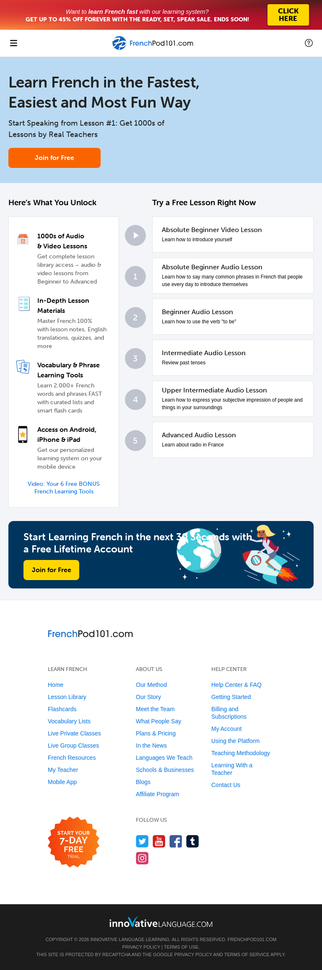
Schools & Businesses (165, 769)
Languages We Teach (164, 757)
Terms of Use (181, 946)
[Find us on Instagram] (142, 857)
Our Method (151, 684)
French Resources (72, 757)
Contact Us (225, 785)
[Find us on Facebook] (175, 841)
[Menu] (13, 43)
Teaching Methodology (240, 753)
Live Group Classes (73, 745)
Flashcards (62, 709)
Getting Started (231, 697)
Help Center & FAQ (236, 684)
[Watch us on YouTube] (159, 841)
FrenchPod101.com (252, 939)
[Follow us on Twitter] (142, 841)
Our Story (148, 697)
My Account (226, 728)
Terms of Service (247, 954)
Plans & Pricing (156, 733)
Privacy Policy (141, 946)
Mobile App (62, 782)
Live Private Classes (74, 733)
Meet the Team (155, 709)
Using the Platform (235, 741)
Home (55, 684)
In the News (151, 745)
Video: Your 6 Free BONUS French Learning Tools (64, 487)
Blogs (143, 782)
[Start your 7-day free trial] (73, 842)
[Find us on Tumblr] (192, 841)
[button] (308, 43)
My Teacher (63, 769)
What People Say (158, 721)
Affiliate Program (157, 794)
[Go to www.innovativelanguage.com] (161, 921)
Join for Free (54, 157)
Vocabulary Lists (69, 721)
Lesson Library (67, 697)
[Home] (153, 49)
